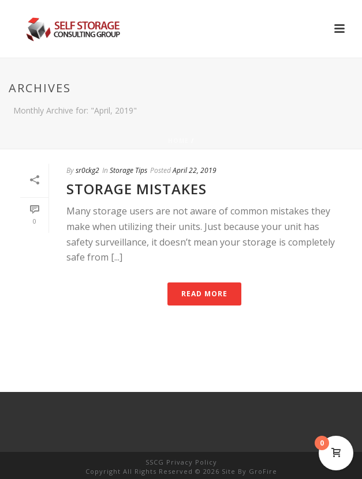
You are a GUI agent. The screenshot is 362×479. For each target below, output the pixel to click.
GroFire (263, 471)
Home (178, 141)
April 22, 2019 (195, 170)
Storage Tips (128, 170)
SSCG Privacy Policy (181, 462)
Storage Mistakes (136, 188)
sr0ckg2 (87, 170)
